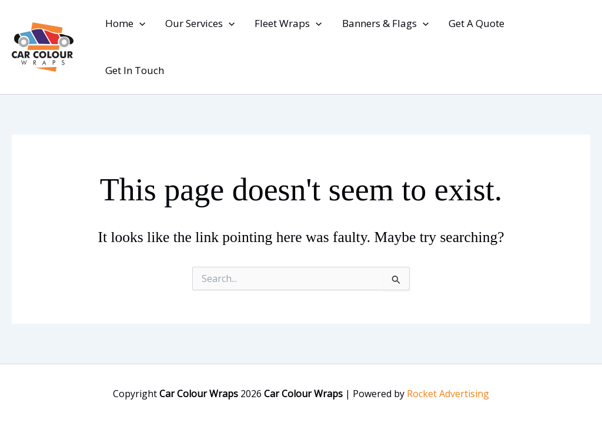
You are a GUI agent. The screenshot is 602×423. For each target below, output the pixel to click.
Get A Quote (476, 23)
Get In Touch (134, 70)
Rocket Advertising (448, 393)
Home (125, 23)
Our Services (200, 23)
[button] (139, 23)
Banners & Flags (385, 23)
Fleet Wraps (288, 23)
